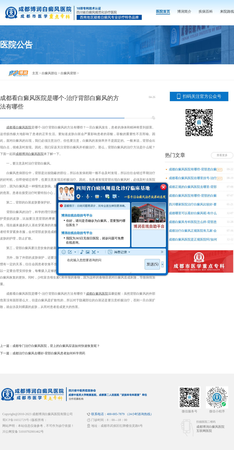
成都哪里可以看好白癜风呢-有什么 (193, 213)
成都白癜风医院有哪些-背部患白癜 (193, 169)
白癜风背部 (68, 73)
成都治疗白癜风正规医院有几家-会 (193, 230)
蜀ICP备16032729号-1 (17, 420)
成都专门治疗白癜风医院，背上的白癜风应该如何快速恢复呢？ (56, 345)
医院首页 (163, 11)
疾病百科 (206, 11)
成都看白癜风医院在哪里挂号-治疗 (193, 178)
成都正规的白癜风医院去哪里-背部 (193, 186)
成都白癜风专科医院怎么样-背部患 (193, 222)
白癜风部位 (49, 73)
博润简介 (184, 11)
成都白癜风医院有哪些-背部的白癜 (193, 195)
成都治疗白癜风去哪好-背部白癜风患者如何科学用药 (48, 353)
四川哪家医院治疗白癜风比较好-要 (193, 204)
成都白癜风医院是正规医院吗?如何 (193, 239)
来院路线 (227, 11)
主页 (35, 73)
